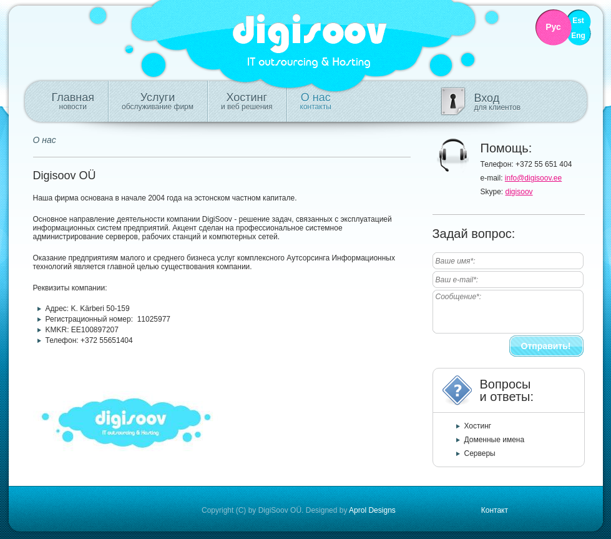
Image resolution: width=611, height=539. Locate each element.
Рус (553, 27)
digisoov (519, 191)
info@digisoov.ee (533, 178)
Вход (497, 102)
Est (578, 21)
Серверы (480, 453)
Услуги (157, 101)
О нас (315, 101)
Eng (578, 36)
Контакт (494, 510)
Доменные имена (494, 439)
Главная (73, 101)
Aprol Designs (372, 510)
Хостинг (247, 101)
